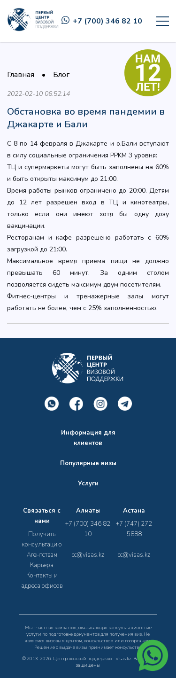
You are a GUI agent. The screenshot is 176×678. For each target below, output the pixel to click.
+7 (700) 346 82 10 (101, 21)
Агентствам (42, 555)
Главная (20, 75)
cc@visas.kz (88, 555)
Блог (61, 75)
